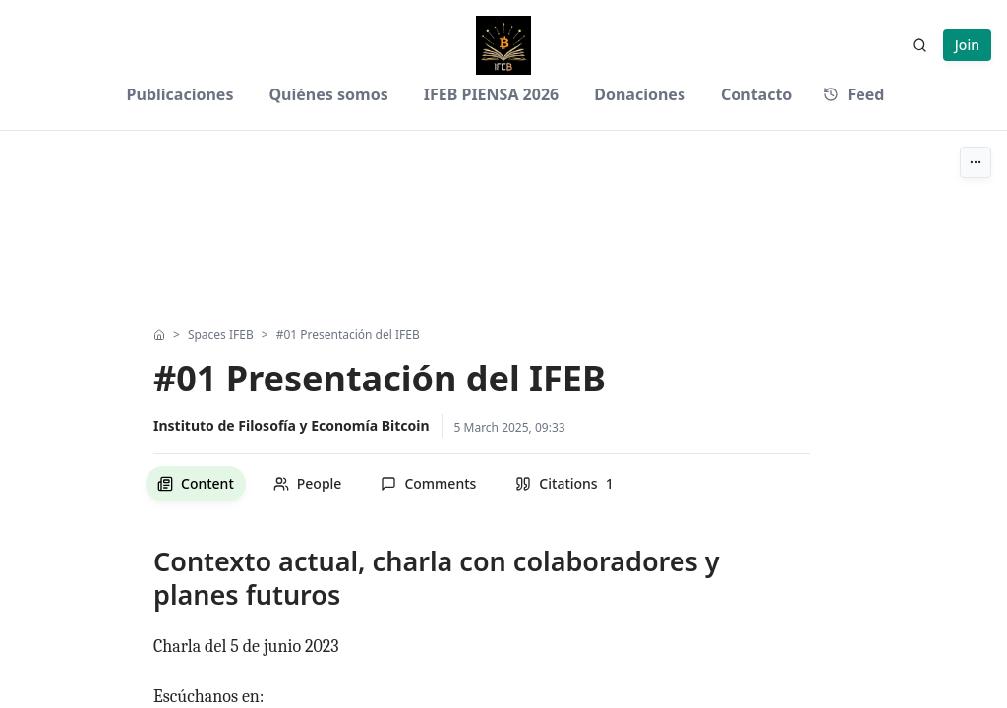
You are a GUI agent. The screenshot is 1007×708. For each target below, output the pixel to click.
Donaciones (639, 94)
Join (967, 44)
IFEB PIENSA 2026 (492, 94)
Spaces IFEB (221, 335)
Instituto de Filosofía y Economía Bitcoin (291, 425)
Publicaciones (180, 94)
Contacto (756, 94)
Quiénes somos (327, 94)
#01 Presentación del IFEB (348, 335)
